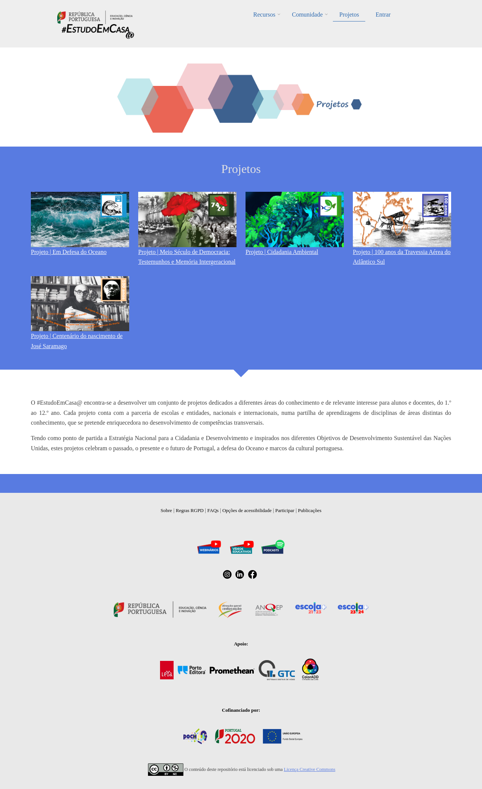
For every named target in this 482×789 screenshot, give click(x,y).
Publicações (309, 510)
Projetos (349, 14)
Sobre (166, 510)
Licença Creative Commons (310, 769)
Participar (284, 510)
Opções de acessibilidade (247, 510)
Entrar (382, 14)
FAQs (213, 510)
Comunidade (307, 14)
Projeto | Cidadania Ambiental (282, 252)
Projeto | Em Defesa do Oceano (69, 252)
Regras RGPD (190, 510)
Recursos (264, 14)
